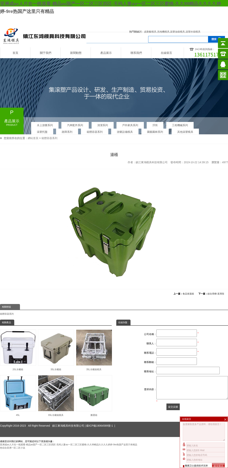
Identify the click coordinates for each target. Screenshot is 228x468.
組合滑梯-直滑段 (215, 293)
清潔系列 (102, 125)
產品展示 (106, 52)
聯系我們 (136, 52)
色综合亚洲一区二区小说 (12, 448)
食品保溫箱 (188, 293)
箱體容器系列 (49, 133)
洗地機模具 (163, 31)
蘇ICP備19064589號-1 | (100, 418)
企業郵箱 (213, 18)
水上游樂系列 (45, 125)
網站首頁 (33, 133)
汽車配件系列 (75, 125)
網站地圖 (192, 18)
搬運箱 (94, 395)
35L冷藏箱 (56, 350)
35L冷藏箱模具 (94, 350)
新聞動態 (76, 52)
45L (18, 395)
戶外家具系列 (130, 125)
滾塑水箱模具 (193, 31)
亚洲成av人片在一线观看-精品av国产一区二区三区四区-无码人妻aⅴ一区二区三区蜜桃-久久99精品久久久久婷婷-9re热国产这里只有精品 (68, 444)
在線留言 (166, 52)
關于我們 (45, 52)
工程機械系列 (180, 125)
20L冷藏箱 (18, 350)
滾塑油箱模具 (177, 31)
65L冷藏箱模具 (56, 395)
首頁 (15, 52)
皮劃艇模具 (150, 31)
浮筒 (155, 125)
